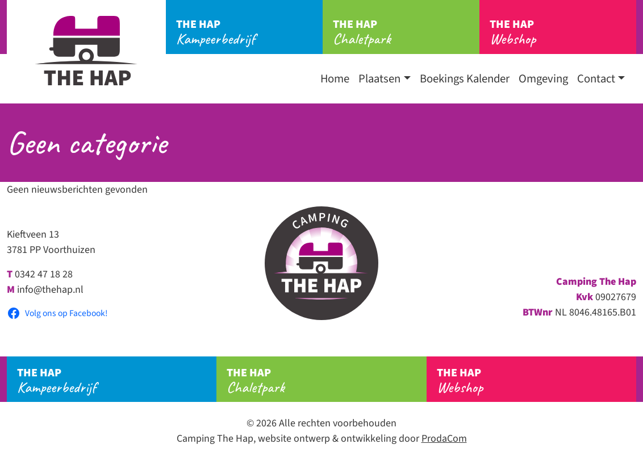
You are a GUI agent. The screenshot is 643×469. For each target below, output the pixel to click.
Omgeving (543, 78)
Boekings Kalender (465, 78)
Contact (596, 78)
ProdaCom (444, 438)
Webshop (563, 32)
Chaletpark (406, 32)
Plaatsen (379, 78)
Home (334, 78)
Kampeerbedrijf (249, 32)
